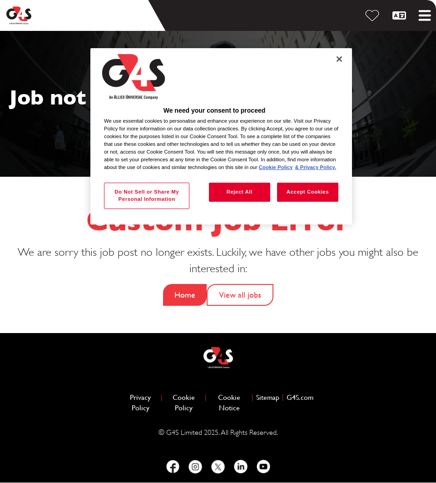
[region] (221, 136)
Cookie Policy (187, 402)
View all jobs (240, 294)
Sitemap (267, 397)
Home (184, 294)
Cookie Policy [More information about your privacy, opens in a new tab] (276, 167)
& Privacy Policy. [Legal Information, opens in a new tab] (315, 167)
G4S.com (300, 397)
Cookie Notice (229, 402)
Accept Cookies (308, 191)
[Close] (339, 59)
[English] (400, 15)
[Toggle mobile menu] (424, 15)
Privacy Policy (144, 402)
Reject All (240, 191)
